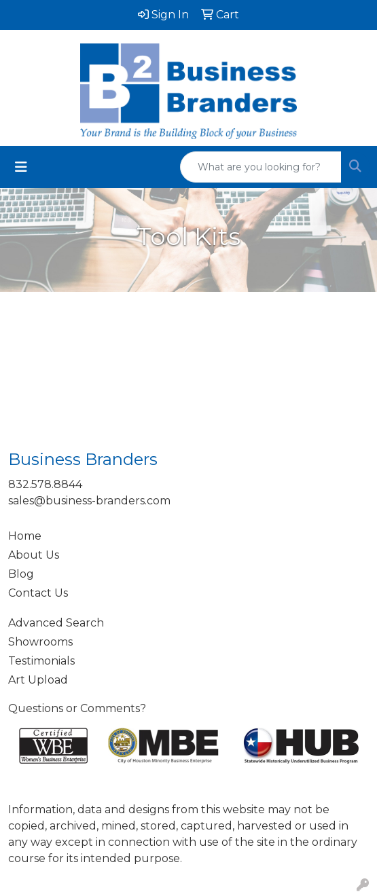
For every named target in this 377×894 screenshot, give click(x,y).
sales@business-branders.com (89, 500)
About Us (33, 554)
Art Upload (38, 679)
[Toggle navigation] (21, 166)
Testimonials (41, 660)
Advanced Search (56, 622)
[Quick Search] (261, 167)
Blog (21, 573)
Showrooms (40, 641)
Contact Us (38, 592)
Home (24, 535)
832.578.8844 (45, 484)
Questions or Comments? (77, 708)
